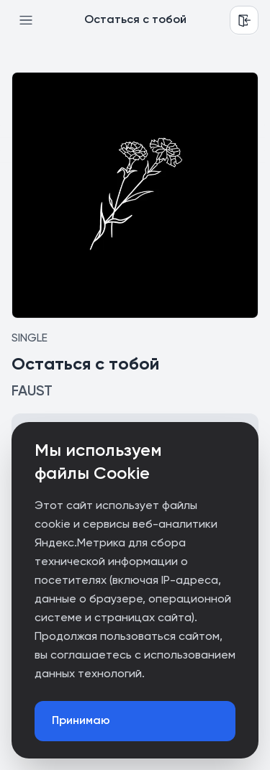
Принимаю (81, 721)
